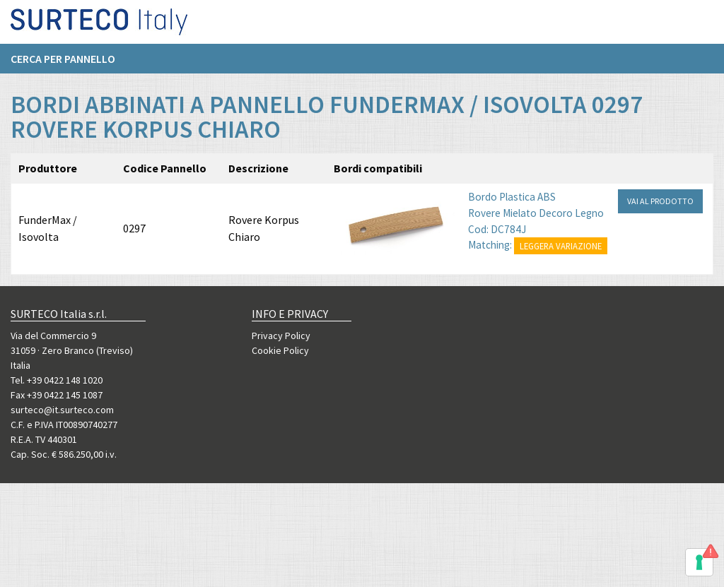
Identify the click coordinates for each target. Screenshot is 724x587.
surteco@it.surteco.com (62, 409)
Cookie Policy (280, 350)
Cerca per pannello (63, 64)
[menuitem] (70, 64)
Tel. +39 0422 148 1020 (57, 380)
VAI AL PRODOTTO (660, 218)
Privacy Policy (281, 335)
